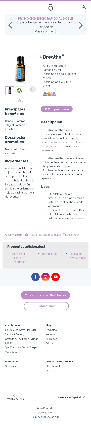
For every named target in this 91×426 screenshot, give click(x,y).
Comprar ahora (57, 109)
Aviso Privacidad (45, 408)
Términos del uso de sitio (45, 416)
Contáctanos (46, 306)
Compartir (13, 234)
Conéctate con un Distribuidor (45, 295)
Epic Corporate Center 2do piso (22, 347)
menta (53, 142)
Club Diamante (53, 366)
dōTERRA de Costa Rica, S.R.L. (21, 329)
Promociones (49, 253)
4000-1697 (11, 351)
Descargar (71, 234)
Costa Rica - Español (69, 397)
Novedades (11, 366)
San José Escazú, (14, 334)
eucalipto (63, 142)
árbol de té (77, 142)
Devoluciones (45, 412)
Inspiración (51, 338)
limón (44, 146)
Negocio (50, 334)
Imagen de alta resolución (43, 234)
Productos (18, 261)
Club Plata (51, 370)
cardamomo (56, 146)
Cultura (49, 343)
